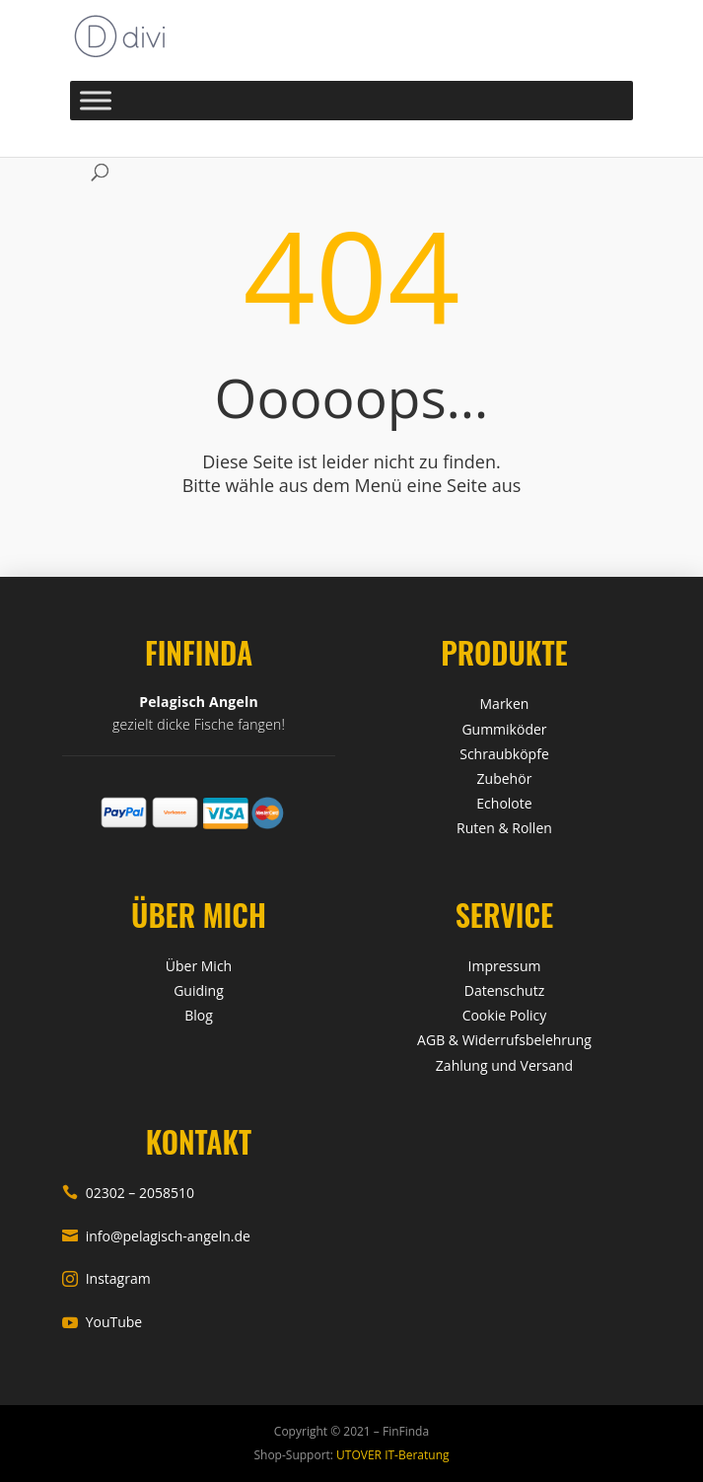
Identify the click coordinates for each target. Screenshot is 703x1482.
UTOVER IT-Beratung (391, 1455)
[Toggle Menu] (95, 100)
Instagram (106, 1278)
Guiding (199, 990)
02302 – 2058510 (128, 1192)
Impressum (504, 965)
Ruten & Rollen (504, 827)
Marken (504, 703)
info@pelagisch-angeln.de (156, 1236)
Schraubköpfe (504, 753)
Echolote (503, 803)
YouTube (102, 1321)
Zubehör (504, 778)
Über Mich (199, 965)
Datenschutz (504, 990)
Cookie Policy (504, 1015)
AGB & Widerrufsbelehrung (504, 1039)
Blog (198, 1015)
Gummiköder (503, 729)
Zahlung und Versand (504, 1065)
